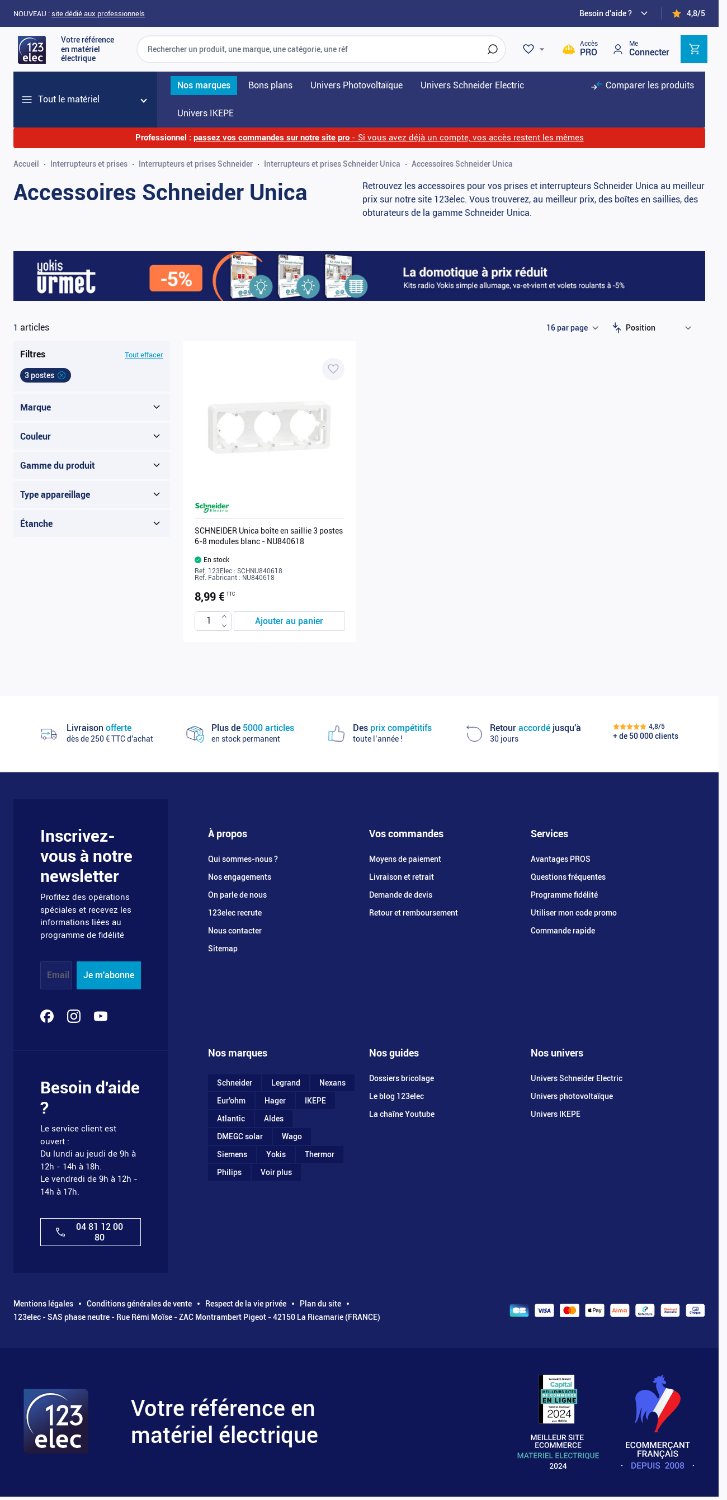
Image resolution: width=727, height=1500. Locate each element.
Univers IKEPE (555, 1114)
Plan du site (320, 1304)
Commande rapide (563, 931)
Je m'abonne (108, 975)
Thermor (319, 1154)
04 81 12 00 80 (88, 1232)
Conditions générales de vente (139, 1304)
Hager (275, 1100)
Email (58, 975)
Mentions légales (43, 1304)
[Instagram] (74, 1016)
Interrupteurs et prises (89, 163)
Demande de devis (400, 895)
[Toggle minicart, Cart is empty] (694, 49)
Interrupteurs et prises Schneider (196, 163)
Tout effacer (144, 355)
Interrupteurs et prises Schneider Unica (332, 163)
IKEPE (315, 1100)
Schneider (234, 1082)
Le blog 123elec (396, 1096)
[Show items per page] (572, 328)
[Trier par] (661, 328)
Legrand (285, 1082)
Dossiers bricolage (401, 1078)
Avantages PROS (561, 859)
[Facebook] (47, 1016)
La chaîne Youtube (402, 1114)
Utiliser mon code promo (574, 913)
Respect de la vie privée (245, 1304)
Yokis (276, 1154)
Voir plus (276, 1172)
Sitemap (223, 948)
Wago (292, 1136)
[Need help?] (615, 13)
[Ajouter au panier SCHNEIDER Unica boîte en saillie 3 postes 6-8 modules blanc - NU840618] (289, 621)
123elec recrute (235, 913)
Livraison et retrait (401, 877)
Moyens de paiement (405, 859)
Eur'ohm (231, 1100)
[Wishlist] (535, 49)
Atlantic (231, 1118)
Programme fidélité (564, 895)
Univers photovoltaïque (572, 1096)
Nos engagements (239, 877)
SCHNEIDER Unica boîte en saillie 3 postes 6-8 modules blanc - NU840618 (269, 535)
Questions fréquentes (568, 877)
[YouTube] (100, 1016)
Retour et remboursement (413, 913)
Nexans (332, 1082)
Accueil (26, 163)
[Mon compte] (640, 49)
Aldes (274, 1118)
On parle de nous (237, 895)
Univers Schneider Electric (576, 1078)
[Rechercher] (492, 49)
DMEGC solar (240, 1136)
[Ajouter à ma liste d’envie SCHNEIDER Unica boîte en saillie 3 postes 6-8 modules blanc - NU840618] (333, 369)
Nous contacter (235, 931)
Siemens (232, 1154)
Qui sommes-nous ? (243, 859)
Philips (229, 1172)
